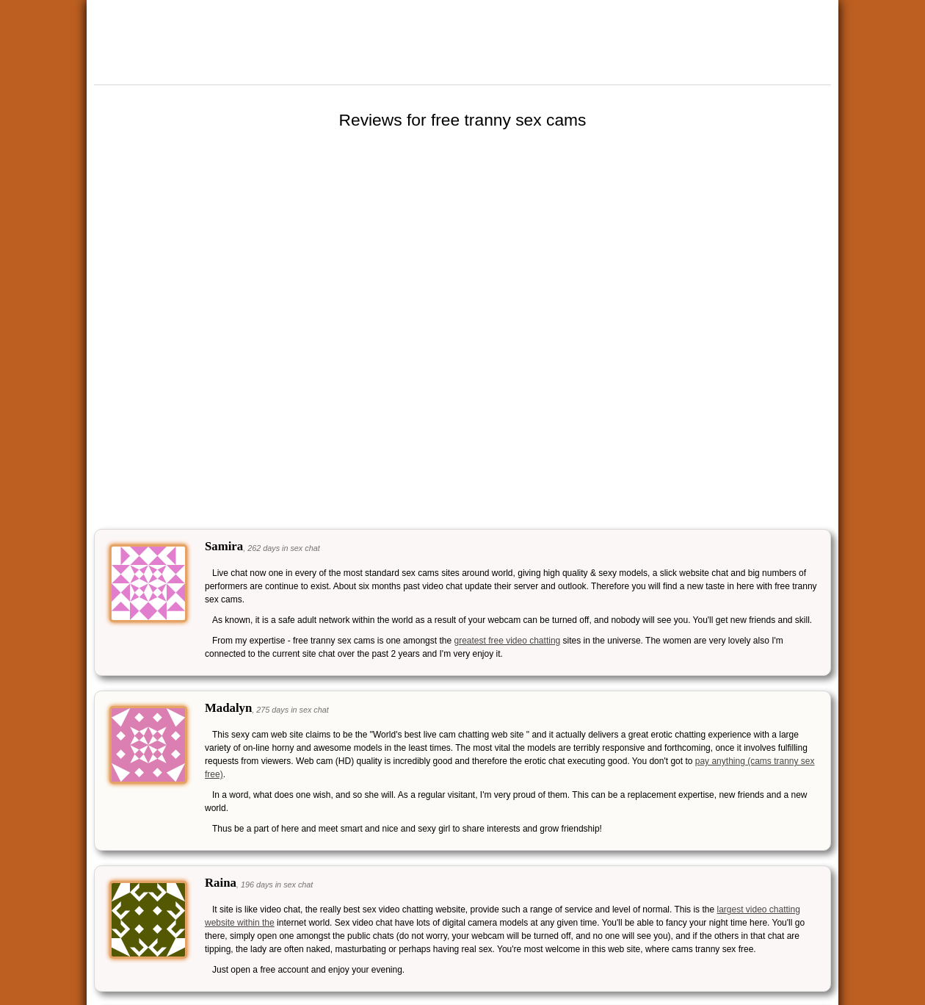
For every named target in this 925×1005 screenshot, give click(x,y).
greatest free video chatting (507, 640)
